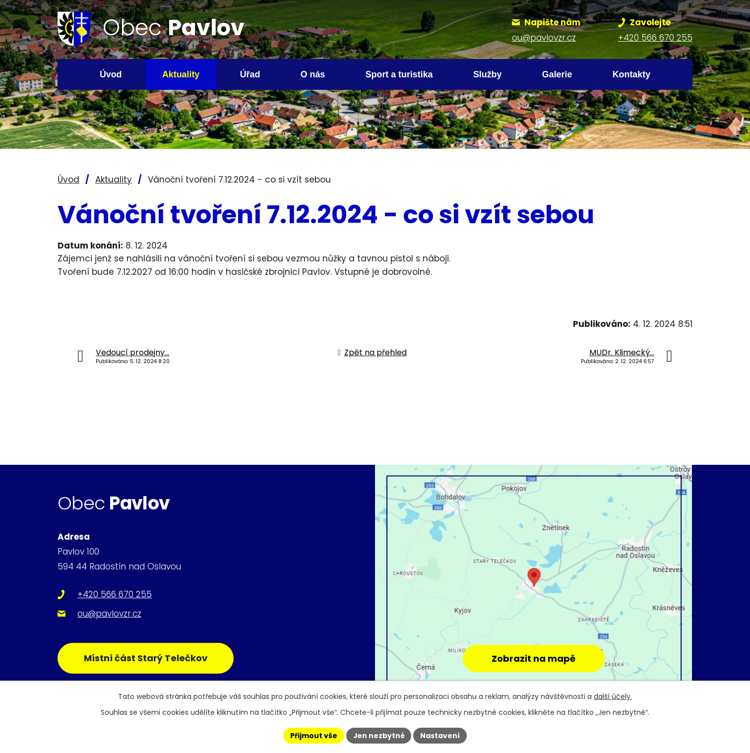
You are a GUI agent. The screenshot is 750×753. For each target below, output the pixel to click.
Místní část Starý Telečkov (146, 658)
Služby (487, 74)
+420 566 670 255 (114, 594)
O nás (313, 74)
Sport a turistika (399, 74)
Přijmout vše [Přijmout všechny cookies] (313, 735)
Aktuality (180, 74)
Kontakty (631, 74)
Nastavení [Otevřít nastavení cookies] (440, 735)
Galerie (557, 74)
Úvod (111, 74)
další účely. (613, 696)
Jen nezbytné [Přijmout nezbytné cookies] (379, 735)
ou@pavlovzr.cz (109, 614)
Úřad (250, 74)
